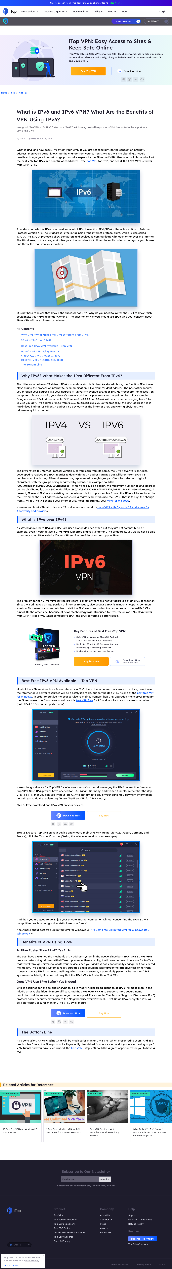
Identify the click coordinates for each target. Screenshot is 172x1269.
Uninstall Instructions (140, 1219)
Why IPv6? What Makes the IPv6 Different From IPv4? (55, 334)
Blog (12, 93)
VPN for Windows (118, 500)
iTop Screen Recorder (65, 1219)
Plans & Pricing (61, 1241)
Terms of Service (119, 1264)
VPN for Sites (94, 1093)
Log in (162, 11)
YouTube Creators (138, 1244)
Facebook (105, 1232)
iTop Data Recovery (64, 1223)
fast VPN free (84, 700)
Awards (104, 1228)
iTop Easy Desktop (63, 1236)
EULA (162, 1264)
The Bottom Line (31, 364)
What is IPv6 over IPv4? (36, 340)
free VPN (76, 1048)
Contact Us (106, 1219)
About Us (105, 1215)
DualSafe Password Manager (69, 1232)
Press (103, 1223)
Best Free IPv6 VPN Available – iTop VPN (46, 346)
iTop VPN (58, 1215)
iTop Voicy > (116, 3)
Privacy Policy (143, 1264)
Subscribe (104, 1179)
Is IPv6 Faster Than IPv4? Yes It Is (40, 356)
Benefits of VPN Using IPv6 (40, 351)
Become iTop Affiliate (143, 1238)
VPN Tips (22, 93)
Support (132, 1215)
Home (4, 93)
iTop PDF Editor (61, 1228)
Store (124, 11)
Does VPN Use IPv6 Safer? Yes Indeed (42, 359)
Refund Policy (135, 1223)
